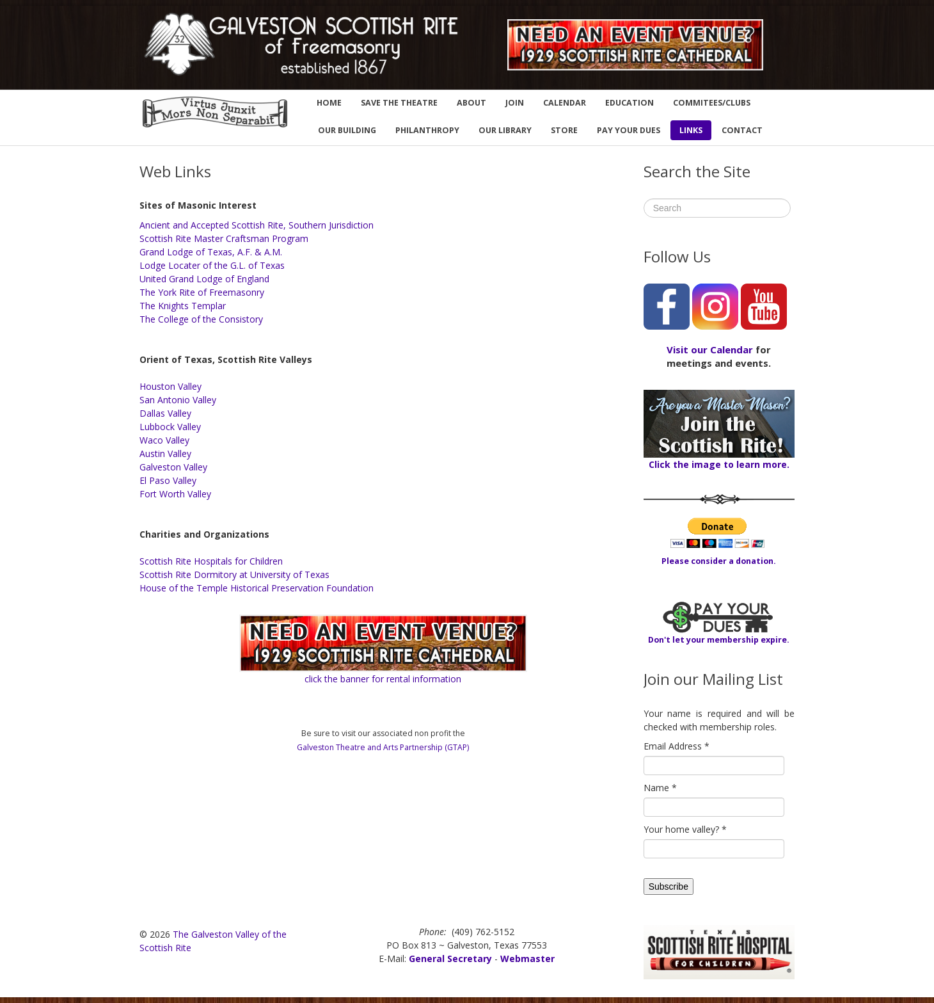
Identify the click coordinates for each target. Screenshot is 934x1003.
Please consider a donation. (718, 561)
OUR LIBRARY (505, 130)
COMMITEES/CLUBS (711, 102)
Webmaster (527, 958)
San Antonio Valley (177, 400)
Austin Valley (165, 453)
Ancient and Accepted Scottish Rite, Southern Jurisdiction (256, 225)
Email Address (676, 746)
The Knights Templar (182, 306)
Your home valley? (685, 829)
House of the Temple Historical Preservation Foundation (256, 588)
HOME (329, 102)
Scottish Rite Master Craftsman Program (223, 238)
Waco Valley (164, 440)
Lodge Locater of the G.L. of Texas (212, 265)
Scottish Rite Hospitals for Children (211, 561)
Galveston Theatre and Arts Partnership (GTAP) (383, 747)
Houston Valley (170, 386)
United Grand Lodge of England (204, 279)
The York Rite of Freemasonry (201, 292)
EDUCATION (629, 102)
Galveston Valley (173, 467)
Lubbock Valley (170, 427)
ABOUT (471, 102)
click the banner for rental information (383, 679)
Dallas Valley (165, 413)
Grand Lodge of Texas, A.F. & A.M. (210, 252)
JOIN (514, 102)
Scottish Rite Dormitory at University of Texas (234, 574)
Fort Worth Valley (175, 494)
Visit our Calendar (710, 349)
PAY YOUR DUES (628, 130)
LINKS (690, 130)
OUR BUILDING (347, 130)
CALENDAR (564, 102)
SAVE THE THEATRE (399, 102)
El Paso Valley (167, 480)
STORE (564, 130)
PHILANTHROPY (427, 130)
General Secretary (450, 958)
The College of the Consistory (201, 319)
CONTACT (742, 130)
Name (660, 788)
